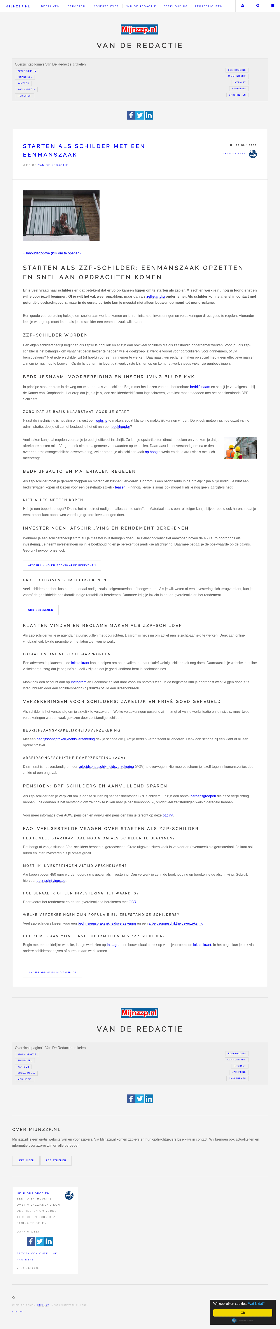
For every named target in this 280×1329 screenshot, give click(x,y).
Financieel (25, 77)
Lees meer (26, 1160)
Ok (243, 1312)
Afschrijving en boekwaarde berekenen (62, 565)
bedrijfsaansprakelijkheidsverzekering (66, 739)
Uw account (243, 6)
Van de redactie (141, 6)
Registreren (56, 1160)
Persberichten (208, 6)
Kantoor (23, 83)
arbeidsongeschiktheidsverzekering (106, 766)
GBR (132, 902)
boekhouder (121, 426)
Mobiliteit (25, 96)
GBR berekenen (40, 610)
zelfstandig (156, 296)
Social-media (26, 89)
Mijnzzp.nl (18, 6)
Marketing (239, 89)
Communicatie (237, 76)
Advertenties (106, 6)
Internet (240, 82)
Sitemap (17, 1312)
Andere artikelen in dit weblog (52, 973)
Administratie (27, 71)
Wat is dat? (256, 1303)
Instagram (78, 682)
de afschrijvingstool (51, 880)
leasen (120, 487)
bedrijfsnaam (200, 387)
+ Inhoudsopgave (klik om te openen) (52, 253)
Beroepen (76, 6)
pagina (168, 815)
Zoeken (258, 6)
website (101, 420)
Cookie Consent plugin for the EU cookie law (243, 1320)
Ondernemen (237, 95)
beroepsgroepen (203, 796)
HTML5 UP (43, 1305)
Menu (273, 6)
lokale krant (80, 663)
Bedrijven (50, 6)
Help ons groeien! (34, 1193)
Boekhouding (176, 6)
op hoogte (153, 452)
